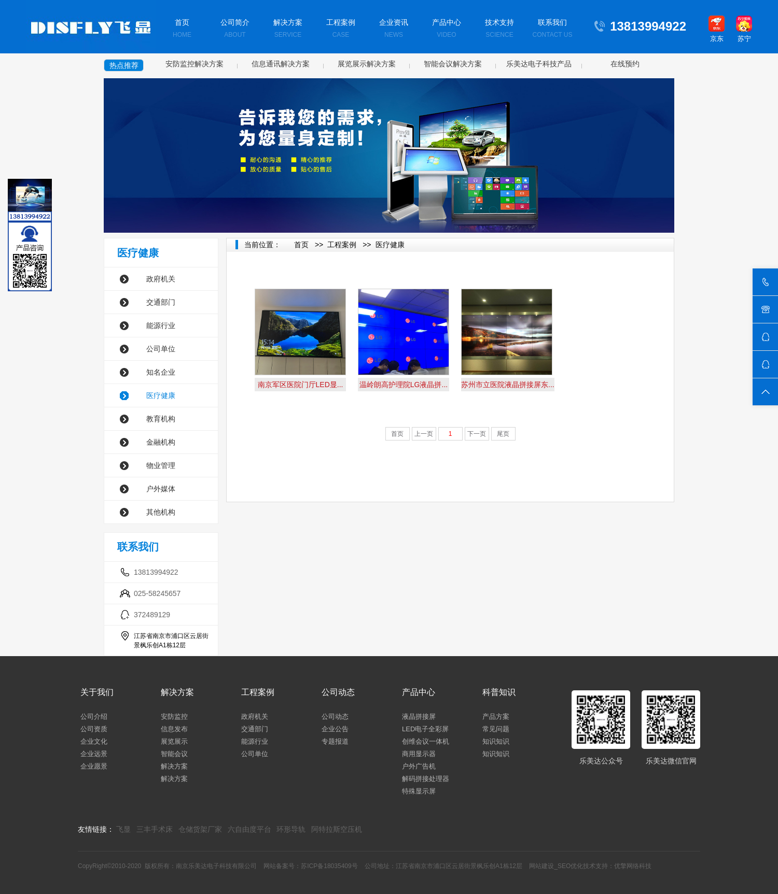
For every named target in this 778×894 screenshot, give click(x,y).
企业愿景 (93, 766)
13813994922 (156, 572)
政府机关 (160, 279)
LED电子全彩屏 (425, 729)
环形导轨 (290, 829)
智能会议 (174, 754)
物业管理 (160, 465)
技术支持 (499, 29)
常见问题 (495, 729)
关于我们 (97, 692)
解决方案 (287, 29)
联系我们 (552, 29)
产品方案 (495, 716)
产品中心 (446, 29)
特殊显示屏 (419, 791)
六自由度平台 (249, 829)
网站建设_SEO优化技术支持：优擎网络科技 (590, 866)
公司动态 (338, 692)
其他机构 (160, 512)
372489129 (152, 615)
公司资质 (93, 729)
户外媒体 (160, 489)
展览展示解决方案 (367, 64)
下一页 (476, 433)
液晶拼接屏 (419, 716)
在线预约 (625, 64)
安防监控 (174, 716)
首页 (182, 29)
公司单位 (160, 349)
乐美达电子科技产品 (539, 64)
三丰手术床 (154, 829)
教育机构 (160, 419)
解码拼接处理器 (425, 779)
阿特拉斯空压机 (336, 829)
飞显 (123, 829)
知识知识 (495, 741)
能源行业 (160, 325)
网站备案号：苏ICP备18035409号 (310, 866)
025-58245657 (157, 593)
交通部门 (160, 302)
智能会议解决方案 (453, 64)
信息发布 (174, 729)
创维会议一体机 (425, 741)
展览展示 (174, 741)
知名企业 (160, 372)
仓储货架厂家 (200, 829)
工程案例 (340, 29)
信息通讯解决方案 (281, 64)
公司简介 (235, 29)
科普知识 (499, 692)
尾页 (503, 433)
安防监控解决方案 (194, 64)
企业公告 (335, 729)
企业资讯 (393, 29)
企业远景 (93, 754)
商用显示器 (419, 754)
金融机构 (160, 442)
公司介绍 (93, 716)
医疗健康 (160, 395)
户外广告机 (419, 766)
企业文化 (93, 741)
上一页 (423, 433)
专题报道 (335, 741)
